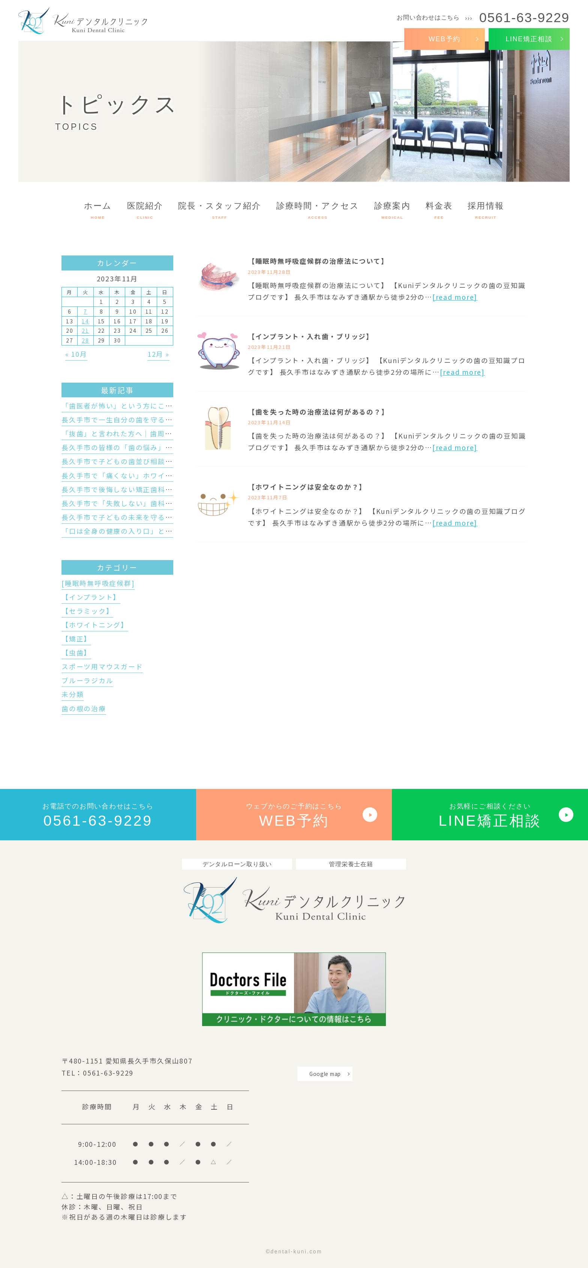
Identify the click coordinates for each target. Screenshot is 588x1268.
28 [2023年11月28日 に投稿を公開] (85, 340)
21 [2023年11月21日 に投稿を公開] (85, 330)
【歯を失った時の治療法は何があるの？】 (318, 411)
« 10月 (76, 354)
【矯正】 (76, 638)
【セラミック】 (87, 611)
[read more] (454, 297)
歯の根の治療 (84, 708)
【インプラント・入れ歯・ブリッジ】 (311, 336)
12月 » (158, 354)
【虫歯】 (76, 652)
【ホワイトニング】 (95, 624)
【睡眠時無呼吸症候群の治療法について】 (318, 261)
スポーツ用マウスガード (102, 666)
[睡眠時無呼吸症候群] (98, 583)
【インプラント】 (91, 597)
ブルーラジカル (87, 680)
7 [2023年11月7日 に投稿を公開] (85, 311)
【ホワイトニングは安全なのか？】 (307, 486)
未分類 (73, 694)
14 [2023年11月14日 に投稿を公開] (85, 321)
